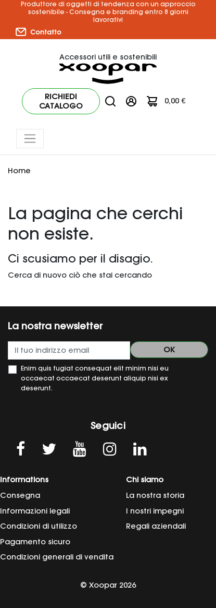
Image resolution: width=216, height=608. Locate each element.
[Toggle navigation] (30, 138)
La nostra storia (155, 495)
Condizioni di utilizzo (38, 526)
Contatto (38, 32)
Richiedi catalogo (61, 101)
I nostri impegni (155, 511)
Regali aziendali (156, 526)
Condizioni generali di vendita (56, 557)
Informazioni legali (35, 511)
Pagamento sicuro (35, 541)
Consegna (20, 495)
